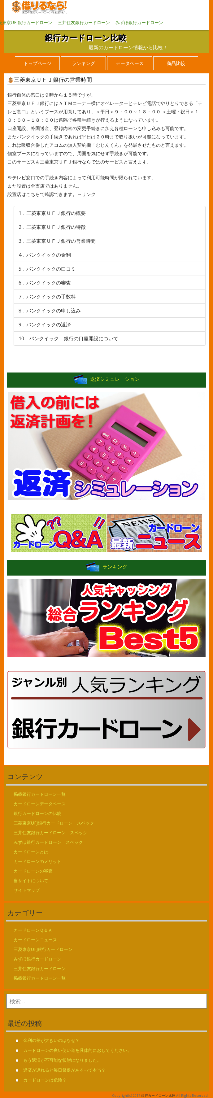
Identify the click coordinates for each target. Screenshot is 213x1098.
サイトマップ (27, 890)
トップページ (37, 63)
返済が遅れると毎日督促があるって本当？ (64, 1070)
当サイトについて (31, 880)
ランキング (83, 63)
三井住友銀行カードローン (84, 22)
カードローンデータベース (40, 804)
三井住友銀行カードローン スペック (50, 832)
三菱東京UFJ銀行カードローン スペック (54, 823)
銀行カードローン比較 (85, 37)
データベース (130, 63)
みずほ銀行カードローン (139, 22)
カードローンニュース (35, 940)
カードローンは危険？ (45, 1080)
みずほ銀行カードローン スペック (48, 842)
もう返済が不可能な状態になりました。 (62, 1060)
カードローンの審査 (33, 871)
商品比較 (176, 63)
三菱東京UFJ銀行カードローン (43, 949)
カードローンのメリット (37, 861)
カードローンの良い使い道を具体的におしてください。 (77, 1050)
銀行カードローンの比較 (37, 813)
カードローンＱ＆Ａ (33, 930)
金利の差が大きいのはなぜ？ (51, 1040)
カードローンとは (31, 852)
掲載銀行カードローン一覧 (40, 794)
